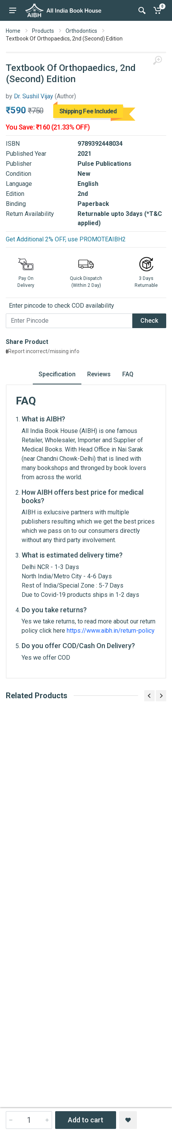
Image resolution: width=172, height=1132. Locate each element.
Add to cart (85, 1120)
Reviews (99, 374)
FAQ (127, 374)
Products (43, 31)
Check (149, 320)
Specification (57, 374)
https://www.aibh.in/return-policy (111, 630)
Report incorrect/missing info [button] (42, 351)
